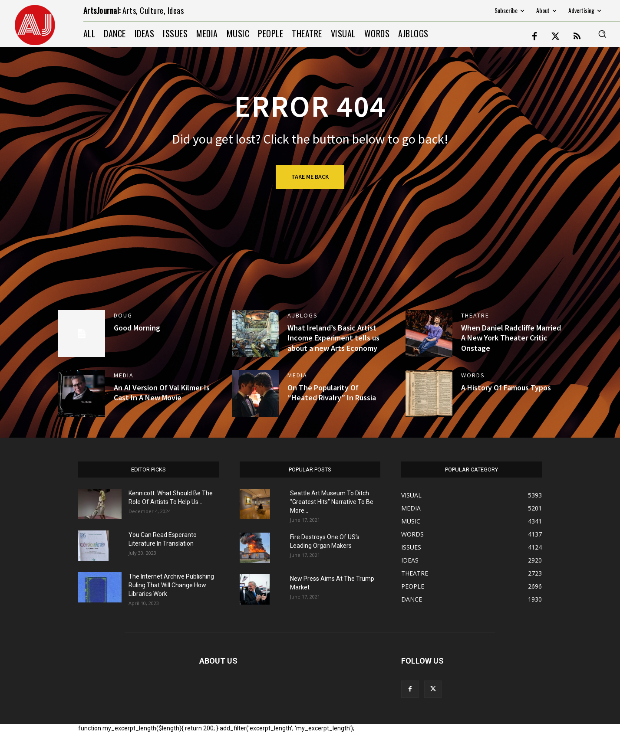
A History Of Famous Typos (506, 388)
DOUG (123, 315)
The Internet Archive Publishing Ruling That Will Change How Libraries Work (171, 585)
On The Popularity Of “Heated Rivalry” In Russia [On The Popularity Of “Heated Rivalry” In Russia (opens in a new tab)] (331, 392)
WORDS (473, 375)
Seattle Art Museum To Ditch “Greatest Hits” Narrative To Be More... (331, 502)
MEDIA (124, 375)
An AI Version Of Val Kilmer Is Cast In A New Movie (162, 392)
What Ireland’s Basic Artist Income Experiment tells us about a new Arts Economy (333, 338)
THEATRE (475, 315)
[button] (602, 34)
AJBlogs (302, 315)
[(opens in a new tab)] (429, 333)
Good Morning (137, 328)
